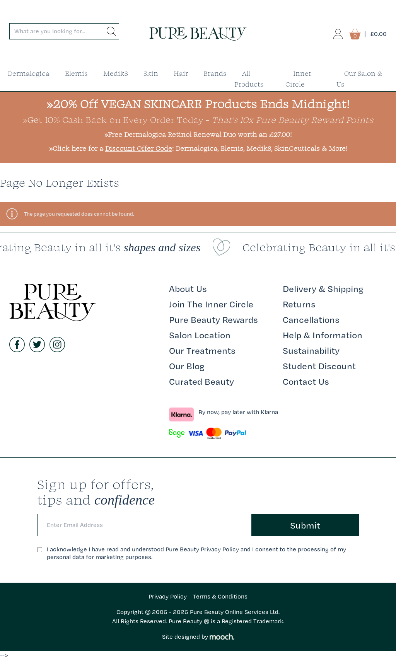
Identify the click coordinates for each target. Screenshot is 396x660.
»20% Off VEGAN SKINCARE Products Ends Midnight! (198, 104)
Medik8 (115, 73)
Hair (181, 73)
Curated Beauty (201, 381)
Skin (150, 73)
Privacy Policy (167, 596)
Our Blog (187, 366)
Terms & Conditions (220, 596)
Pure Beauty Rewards (213, 319)
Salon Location (199, 335)
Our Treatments (202, 350)
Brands (215, 73)
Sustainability (311, 350)
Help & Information (322, 335)
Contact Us (306, 381)
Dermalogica (29, 73)
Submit (305, 525)
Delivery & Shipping (323, 288)
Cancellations (311, 319)
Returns (299, 304)
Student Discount (319, 366)
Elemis (76, 73)
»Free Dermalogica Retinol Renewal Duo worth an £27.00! (198, 134)
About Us (188, 288)
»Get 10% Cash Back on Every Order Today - (198, 119)
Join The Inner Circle (211, 304)
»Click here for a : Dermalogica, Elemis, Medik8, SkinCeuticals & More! (198, 148)
